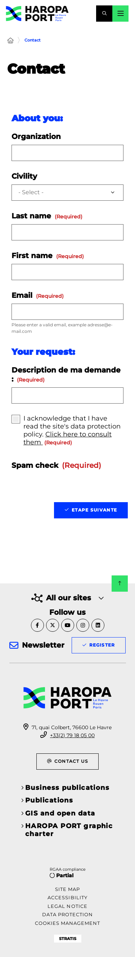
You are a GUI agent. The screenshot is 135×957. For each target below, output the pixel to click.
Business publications (67, 788)
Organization (36, 136)
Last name (47, 216)
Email (38, 295)
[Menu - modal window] (120, 13)
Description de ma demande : (66, 374)
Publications (49, 800)
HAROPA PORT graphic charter (69, 830)
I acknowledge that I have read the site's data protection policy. (72, 430)
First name (48, 255)
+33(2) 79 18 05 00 (72, 735)
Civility (24, 176)
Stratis (67, 938)
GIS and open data (60, 813)
